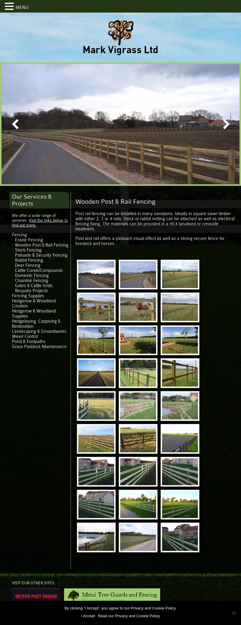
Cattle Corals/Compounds (39, 270)
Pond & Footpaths (28, 341)
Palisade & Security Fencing (41, 255)
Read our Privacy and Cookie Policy (129, 616)
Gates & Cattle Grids (34, 285)
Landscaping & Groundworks (39, 331)
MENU (22, 7)
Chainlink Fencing (31, 280)
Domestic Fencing (32, 275)
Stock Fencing (28, 250)
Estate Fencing (29, 240)
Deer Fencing (27, 265)
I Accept (88, 616)
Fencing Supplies (28, 295)
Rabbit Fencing (29, 260)
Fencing (19, 235)
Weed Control (25, 336)
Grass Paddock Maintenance (39, 346)
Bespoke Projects (31, 290)
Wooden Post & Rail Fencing (41, 245)
